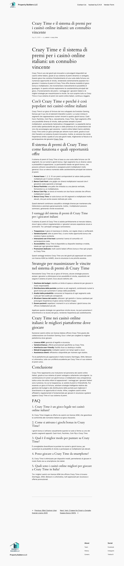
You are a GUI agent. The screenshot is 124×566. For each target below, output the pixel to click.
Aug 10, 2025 (36, 37)
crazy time (54, 37)
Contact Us (81, 5)
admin (47, 37)
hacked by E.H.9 (95, 5)
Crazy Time (58, 139)
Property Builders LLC (28, 4)
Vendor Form (109, 5)
